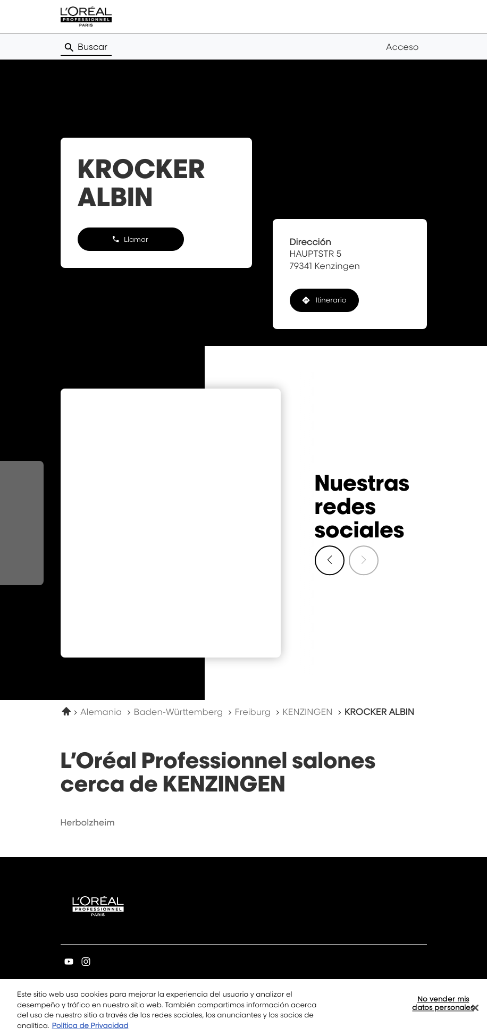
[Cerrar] (475, 1012)
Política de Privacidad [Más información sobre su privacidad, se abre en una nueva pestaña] (90, 1030)
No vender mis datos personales (443, 1007)
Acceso (402, 46)
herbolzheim (88, 822)
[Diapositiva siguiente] (330, 560)
